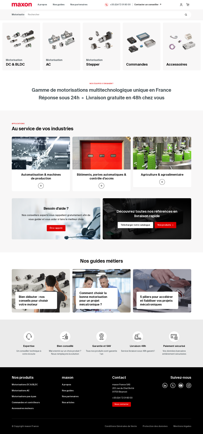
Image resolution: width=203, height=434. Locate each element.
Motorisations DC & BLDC (25, 15)
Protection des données (155, 426)
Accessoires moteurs (136, 15)
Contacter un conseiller (148, 4)
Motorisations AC (50, 15)
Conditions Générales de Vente (121, 426)
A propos (42, 5)
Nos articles (68, 403)
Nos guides (58, 5)
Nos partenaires (78, 5)
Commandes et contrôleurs (106, 15)
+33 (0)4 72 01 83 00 (117, 4)
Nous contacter (122, 404)
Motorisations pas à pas (76, 15)
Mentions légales (182, 426)
